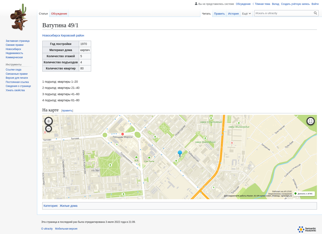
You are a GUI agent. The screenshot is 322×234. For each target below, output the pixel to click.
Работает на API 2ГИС (282, 191)
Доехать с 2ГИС (305, 194)
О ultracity (47, 228)
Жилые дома (68, 205)
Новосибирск (51, 35)
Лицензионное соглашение (280, 194)
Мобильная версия (66, 228)
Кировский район (72, 35)
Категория (50, 205)
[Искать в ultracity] (286, 13)
